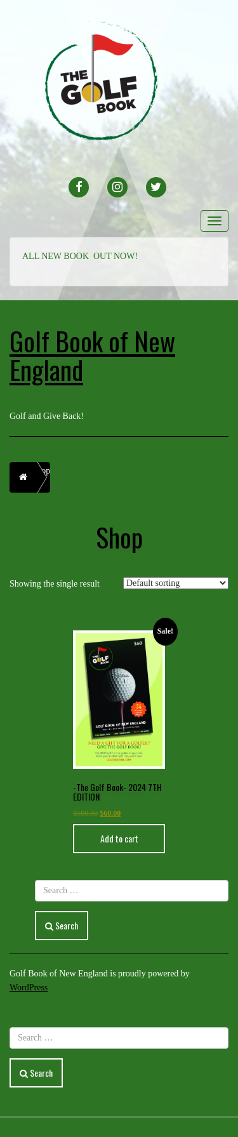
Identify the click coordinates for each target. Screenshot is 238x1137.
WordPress (29, 987)
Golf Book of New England (92, 355)
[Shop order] (175, 583)
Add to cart (119, 838)
